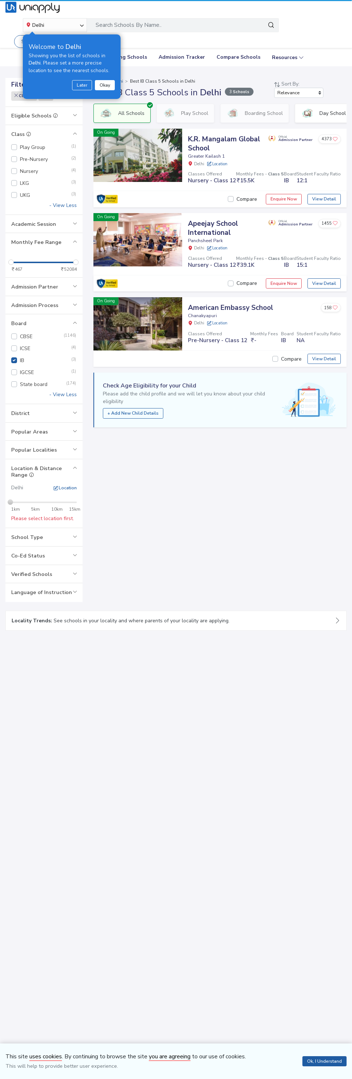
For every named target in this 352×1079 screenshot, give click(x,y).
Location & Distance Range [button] (36, 471)
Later (82, 85)
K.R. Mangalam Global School (224, 143)
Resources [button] (284, 57)
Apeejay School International (213, 228)
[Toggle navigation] (337, 25)
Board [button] (18, 323)
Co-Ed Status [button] (28, 555)
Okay (105, 85)
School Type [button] (27, 537)
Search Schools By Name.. (129, 25)
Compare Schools (238, 57)
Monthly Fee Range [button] (36, 242)
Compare (246, 199)
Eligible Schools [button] (34, 115)
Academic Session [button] (33, 224)
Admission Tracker (182, 57)
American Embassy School (230, 307)
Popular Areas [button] (29, 431)
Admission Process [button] (34, 305)
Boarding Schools (125, 57)
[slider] (11, 262)
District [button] (20, 413)
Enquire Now (284, 199)
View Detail (324, 199)
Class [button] (21, 134)
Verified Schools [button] (31, 574)
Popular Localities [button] (34, 449)
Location (65, 488)
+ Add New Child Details (133, 413)
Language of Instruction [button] (41, 592)
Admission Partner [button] (34, 286)
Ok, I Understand (324, 1061)
